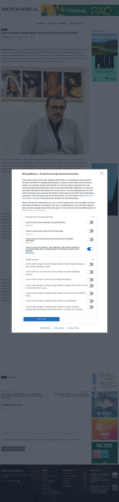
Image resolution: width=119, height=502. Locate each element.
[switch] (90, 222)
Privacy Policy (73, 328)
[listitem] (59, 217)
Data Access (59, 328)
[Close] (102, 174)
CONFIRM (41, 319)
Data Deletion (45, 328)
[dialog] (59, 251)
